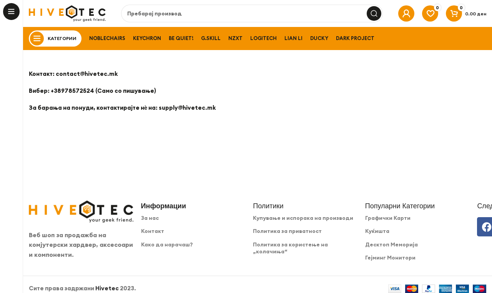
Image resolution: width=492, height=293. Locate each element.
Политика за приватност (287, 231)
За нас (150, 217)
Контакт (152, 231)
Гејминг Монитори (390, 257)
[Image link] (81, 210)
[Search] (252, 13)
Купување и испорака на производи (303, 217)
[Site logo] (67, 13)
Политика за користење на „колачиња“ (290, 248)
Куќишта (377, 231)
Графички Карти (388, 217)
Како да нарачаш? (167, 244)
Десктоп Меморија (391, 244)
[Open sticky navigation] (55, 38)
